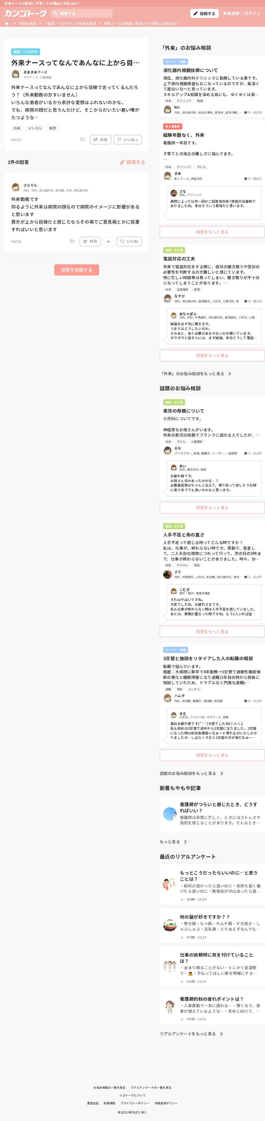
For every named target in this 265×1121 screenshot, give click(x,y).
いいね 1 (127, 139)
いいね (129, 241)
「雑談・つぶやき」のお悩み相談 (70, 23)
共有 (101, 139)
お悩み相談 (27, 23)
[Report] (82, 139)
